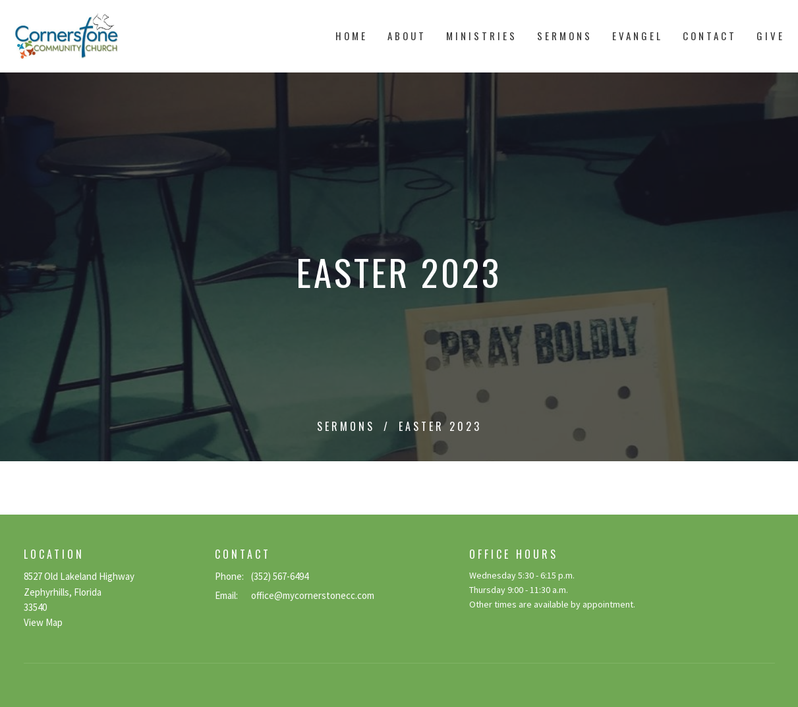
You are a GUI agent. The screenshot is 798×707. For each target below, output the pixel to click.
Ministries (481, 35)
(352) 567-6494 (279, 576)
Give (770, 35)
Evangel (637, 35)
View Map (43, 622)
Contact (710, 35)
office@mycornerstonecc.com (312, 595)
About (406, 35)
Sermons (564, 35)
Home (351, 35)
